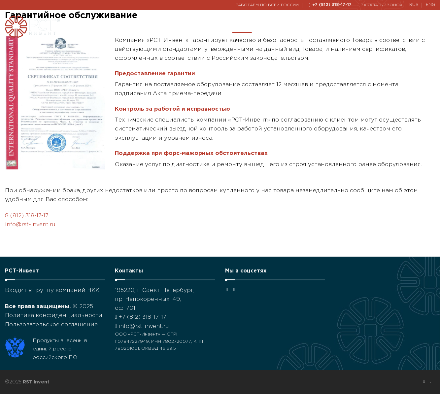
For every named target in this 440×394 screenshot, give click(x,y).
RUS (414, 5)
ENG (430, 5)
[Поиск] (432, 26)
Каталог (272, 26)
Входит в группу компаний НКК (52, 290)
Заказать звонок (382, 5)
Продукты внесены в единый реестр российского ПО (60, 349)
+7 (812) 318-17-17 (140, 317)
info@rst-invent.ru (30, 224)
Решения (307, 26)
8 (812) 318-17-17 (27, 215)
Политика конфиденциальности (53, 315)
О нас (242, 26)
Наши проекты (203, 26)
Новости (342, 26)
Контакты (378, 26)
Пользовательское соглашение (51, 324)
